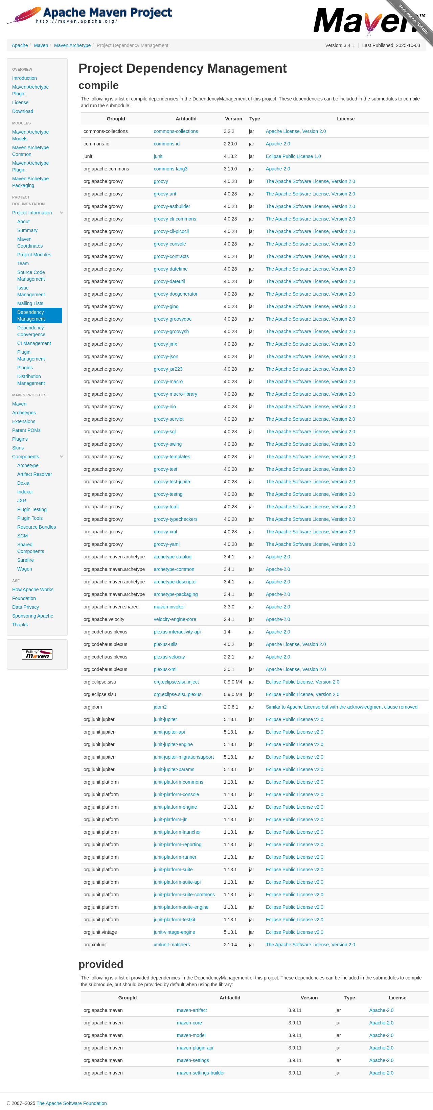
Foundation (24, 598)
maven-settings (193, 1060)
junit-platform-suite (173, 869)
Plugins (25, 367)
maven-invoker (169, 606)
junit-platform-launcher (177, 832)
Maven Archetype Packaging (30, 182)
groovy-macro (168, 381)
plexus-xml (165, 669)
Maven (41, 45)
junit (158, 156)
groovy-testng (168, 494)
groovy (161, 181)
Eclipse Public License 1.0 (293, 156)
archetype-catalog (172, 556)
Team (23, 263)
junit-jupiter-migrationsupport (184, 757)
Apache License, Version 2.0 (296, 131)
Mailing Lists (30, 303)
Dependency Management (31, 315)
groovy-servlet (169, 419)
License (20, 102)
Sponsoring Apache (32, 616)
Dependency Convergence (31, 331)
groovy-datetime (171, 269)
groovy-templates (172, 456)
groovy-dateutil (169, 281)
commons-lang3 (171, 168)
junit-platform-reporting (178, 844)
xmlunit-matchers (172, 944)
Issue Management (31, 291)
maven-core (189, 1022)
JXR (21, 500)
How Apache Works (32, 589)
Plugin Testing (32, 509)
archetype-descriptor (175, 581)
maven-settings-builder (201, 1073)
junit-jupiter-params (174, 769)
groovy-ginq (166, 306)
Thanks (20, 624)
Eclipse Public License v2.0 (294, 719)
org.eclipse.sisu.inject (176, 682)
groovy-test (165, 469)
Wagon (24, 569)
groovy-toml (166, 506)
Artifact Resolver (34, 474)
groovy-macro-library (175, 394)
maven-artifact (192, 1010)
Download (22, 111)
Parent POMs (26, 430)
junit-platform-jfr (170, 819)
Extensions (23, 421)
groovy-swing (168, 444)
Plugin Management (31, 355)
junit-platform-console (176, 794)
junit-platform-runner (175, 857)
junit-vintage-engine (174, 932)
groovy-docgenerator (176, 294)
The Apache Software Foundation (72, 1103)
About (23, 221)
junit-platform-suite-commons (184, 894)
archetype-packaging (176, 594)
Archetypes (24, 412)
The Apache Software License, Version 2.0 (310, 181)
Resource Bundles (36, 527)
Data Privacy (25, 607)
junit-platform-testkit (174, 919)
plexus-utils (166, 644)
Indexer (25, 491)
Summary (27, 230)
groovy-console (170, 244)
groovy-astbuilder (172, 206)
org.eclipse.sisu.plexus (178, 694)
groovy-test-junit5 (172, 481)
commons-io (167, 143)
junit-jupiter (165, 719)
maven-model (191, 1035)
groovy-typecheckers (176, 519)
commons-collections (176, 131)
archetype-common (174, 569)
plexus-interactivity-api (177, 631)
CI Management (34, 343)
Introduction (24, 78)
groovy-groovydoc (172, 319)
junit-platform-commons (178, 782)
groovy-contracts (171, 256)
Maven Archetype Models (30, 135)
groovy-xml (165, 531)
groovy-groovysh (171, 331)
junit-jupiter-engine (173, 744)
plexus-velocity (169, 657)
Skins (18, 447)
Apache (20, 45)
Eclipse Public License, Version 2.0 (302, 682)
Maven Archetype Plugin (30, 90)
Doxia (23, 483)
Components (38, 456)
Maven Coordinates (30, 242)
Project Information (38, 212)
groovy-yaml (167, 544)
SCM (22, 535)
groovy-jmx (165, 344)
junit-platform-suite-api (177, 882)
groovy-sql (165, 431)
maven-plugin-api (195, 1047)
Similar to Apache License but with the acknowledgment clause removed (341, 707)
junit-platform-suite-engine (181, 907)
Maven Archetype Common (30, 151)
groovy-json (166, 356)
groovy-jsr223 (168, 369)
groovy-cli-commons (175, 219)
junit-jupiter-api (169, 732)
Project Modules (34, 254)
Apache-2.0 (278, 143)
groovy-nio (165, 406)
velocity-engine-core (175, 619)
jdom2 (160, 707)
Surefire (25, 560)
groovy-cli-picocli (171, 231)
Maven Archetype (72, 45)
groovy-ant (165, 193)
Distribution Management (31, 380)
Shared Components (30, 548)
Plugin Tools (30, 518)
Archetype (28, 465)
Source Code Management (31, 276)
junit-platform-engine (175, 807)
